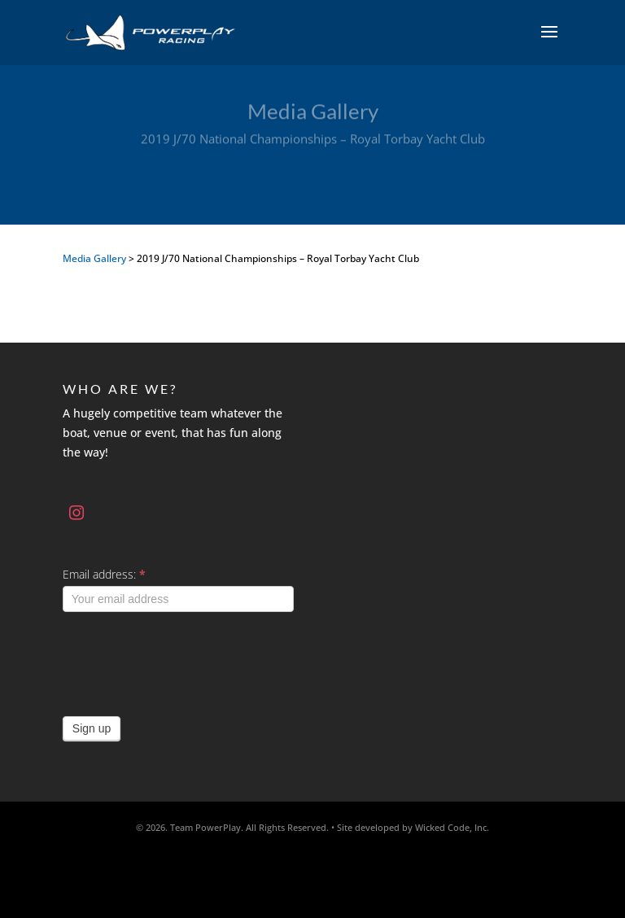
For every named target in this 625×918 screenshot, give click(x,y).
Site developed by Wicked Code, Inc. (413, 827)
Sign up (91, 728)
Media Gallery (94, 258)
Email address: (104, 574)
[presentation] (186, 660)
